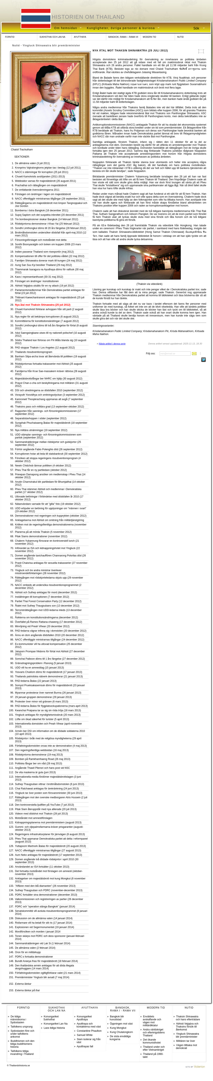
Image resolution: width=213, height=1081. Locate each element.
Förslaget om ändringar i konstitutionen (37, 281)
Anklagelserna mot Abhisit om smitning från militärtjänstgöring (49, 520)
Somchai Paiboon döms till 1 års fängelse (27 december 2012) (50, 658)
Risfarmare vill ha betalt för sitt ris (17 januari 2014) (43, 922)
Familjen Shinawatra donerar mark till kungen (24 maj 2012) (48, 260)
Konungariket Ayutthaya (84, 1018)
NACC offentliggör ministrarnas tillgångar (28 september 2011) (50, 198)
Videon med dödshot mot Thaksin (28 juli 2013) (41, 813)
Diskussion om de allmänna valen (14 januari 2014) (44, 918)
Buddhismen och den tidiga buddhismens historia (22, 1043)
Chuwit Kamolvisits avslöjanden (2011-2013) (40, 176)
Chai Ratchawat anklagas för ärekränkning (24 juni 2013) (47, 788)
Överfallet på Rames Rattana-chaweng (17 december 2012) (48, 621)
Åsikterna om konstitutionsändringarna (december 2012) (46, 617)
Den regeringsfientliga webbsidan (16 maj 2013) (42, 750)
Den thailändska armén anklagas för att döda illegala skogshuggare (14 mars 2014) (44, 967)
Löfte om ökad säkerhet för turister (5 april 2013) (42, 719)
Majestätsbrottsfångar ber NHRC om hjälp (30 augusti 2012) (48, 378)
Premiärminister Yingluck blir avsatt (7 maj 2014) (42, 977)
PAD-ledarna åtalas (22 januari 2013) (36, 680)
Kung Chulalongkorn (121, 1032)
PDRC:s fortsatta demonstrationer (34, 956)
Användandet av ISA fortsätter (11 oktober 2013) (42, 866)
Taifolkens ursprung (21, 1026)
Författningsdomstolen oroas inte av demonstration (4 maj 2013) (51, 745)
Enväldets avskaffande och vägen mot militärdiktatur (152, 1021)
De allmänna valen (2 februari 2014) (35, 947)
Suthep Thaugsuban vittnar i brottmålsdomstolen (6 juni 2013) (49, 784)
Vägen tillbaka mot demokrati (186, 1047)
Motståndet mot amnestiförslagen (33, 818)
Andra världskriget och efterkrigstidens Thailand (154, 1032)
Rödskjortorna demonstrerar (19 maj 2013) (39, 754)
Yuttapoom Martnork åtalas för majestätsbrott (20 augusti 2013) (50, 846)
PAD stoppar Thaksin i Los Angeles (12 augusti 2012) (45, 347)
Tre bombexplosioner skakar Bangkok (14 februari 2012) (46, 219)
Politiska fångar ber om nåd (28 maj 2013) (38, 763)
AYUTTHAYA (80, 37)
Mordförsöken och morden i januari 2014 (37, 931)
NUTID (180, 37)
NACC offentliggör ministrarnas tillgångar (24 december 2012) (49, 639)
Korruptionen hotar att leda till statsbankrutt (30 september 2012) (51, 453)
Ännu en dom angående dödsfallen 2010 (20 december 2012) (49, 635)
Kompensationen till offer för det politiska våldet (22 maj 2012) (49, 256)
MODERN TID (149, 37)
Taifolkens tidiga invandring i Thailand (22, 1053)
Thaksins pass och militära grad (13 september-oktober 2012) (49, 406)
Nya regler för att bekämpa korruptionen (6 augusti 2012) (47, 316)
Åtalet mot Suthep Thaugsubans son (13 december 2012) (47, 605)
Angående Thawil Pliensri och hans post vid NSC (42, 767)
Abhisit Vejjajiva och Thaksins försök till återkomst (187, 1026)
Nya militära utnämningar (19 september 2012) (41, 430)
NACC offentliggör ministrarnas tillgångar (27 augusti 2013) (48, 850)
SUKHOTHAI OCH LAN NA (52, 37)
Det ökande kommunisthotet (152, 1041)
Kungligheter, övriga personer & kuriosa (121, 28)
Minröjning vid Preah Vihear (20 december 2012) (42, 626)
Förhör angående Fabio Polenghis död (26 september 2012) (48, 449)
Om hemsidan (66, 28)
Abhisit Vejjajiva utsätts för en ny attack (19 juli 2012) (44, 285)
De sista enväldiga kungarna (120, 1038)
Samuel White (85, 1035)
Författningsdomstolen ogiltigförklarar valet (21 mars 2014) (48, 972)
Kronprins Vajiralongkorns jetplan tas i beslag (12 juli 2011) (48, 167)
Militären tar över (185, 1040)
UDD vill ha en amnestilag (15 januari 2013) (39, 667)
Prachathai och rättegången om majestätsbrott (41, 185)
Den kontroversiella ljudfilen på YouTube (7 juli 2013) (44, 804)
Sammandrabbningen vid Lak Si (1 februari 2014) (42, 943)
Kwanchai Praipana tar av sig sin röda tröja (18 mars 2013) (48, 710)
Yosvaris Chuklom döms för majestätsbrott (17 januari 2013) (48, 672)
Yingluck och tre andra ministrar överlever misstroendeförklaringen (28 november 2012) (40, 572)
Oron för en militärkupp (28, 952)
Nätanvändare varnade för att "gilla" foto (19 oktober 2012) (48, 503)
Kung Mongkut (118, 1027)
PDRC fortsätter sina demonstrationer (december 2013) (46, 894)
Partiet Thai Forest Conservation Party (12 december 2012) (48, 601)
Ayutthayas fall (85, 1046)
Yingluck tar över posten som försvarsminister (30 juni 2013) (48, 793)
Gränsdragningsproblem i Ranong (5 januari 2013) (43, 663)
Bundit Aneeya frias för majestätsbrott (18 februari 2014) (46, 961)
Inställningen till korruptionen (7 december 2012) (42, 596)
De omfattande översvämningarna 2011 (37, 189)
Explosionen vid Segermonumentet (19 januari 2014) (44, 927)
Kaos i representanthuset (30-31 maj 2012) (39, 276)
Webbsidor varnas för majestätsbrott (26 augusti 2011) (45, 180)
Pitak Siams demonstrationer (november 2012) (41, 536)
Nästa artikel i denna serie (112, 343)
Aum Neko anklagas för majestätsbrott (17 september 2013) (48, 854)
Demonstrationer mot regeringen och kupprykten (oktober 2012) (50, 515)
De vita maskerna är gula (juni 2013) (35, 772)
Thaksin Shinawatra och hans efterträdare (188, 1018)
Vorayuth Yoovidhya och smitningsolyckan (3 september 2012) (50, 394)
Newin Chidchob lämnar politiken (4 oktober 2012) (43, 465)
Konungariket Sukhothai (51, 1018)
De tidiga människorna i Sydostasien (18, 1019)
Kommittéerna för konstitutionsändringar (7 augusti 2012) (47, 321)
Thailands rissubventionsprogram (33, 352)
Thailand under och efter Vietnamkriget (154, 1048)
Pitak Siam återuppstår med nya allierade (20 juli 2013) (46, 809)
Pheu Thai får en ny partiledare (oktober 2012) (41, 470)
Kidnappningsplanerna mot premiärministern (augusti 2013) (48, 822)
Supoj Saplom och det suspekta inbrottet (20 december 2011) (49, 214)
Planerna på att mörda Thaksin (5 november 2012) (43, 531)
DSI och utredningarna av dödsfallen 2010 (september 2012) (49, 390)
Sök (197, 28)
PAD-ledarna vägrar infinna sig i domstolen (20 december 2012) (50, 630)
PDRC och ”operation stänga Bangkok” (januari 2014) (45, 906)
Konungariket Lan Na (55, 1023)
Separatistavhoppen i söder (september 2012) (40, 418)
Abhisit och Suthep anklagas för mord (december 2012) (46, 592)
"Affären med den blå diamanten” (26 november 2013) (45, 885)
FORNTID (9, 37)
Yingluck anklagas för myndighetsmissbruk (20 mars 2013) (48, 714)
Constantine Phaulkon (89, 1030)
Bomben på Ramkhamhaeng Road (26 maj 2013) (42, 759)
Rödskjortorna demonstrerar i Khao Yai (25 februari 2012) (47, 223)
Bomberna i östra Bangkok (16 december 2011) (41, 210)
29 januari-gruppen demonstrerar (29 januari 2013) (43, 697)
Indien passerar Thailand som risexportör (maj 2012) (44, 251)
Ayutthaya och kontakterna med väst (89, 1025)
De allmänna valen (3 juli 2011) (32, 163)
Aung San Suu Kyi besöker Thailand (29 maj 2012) (43, 265)
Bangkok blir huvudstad (117, 1018)
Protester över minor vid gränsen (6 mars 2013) (41, 701)
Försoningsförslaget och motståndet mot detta (40, 239)
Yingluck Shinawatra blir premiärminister (187, 1035)
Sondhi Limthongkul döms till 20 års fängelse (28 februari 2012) (50, 228)
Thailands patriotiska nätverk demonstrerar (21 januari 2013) (49, 676)
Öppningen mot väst (121, 1023)
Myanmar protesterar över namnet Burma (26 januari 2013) (48, 692)
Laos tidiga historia (54, 1027)
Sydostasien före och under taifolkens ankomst (22, 1033)
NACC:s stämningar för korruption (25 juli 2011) (41, 172)
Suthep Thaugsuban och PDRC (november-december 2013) (48, 890)
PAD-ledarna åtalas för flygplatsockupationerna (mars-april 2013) (51, 706)
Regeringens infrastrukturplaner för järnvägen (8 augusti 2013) (50, 834)
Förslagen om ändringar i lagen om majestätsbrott (43, 194)
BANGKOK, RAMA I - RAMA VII (123, 37)
